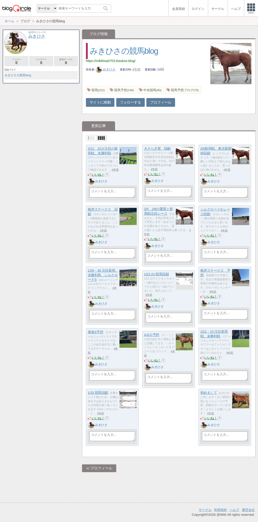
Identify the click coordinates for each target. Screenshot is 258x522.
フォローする (130, 102)
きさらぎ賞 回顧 (157, 148)
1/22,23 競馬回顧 (156, 274)
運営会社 (248, 510)
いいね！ (98, 174)
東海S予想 (95, 332)
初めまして (208, 393)
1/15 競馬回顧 (98, 393)
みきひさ (106, 69)
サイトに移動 (100, 102)
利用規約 (220, 510)
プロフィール (160, 102)
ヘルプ (234, 510)
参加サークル (66, 61)
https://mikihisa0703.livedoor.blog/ (111, 61)
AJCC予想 (151, 335)
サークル (205, 510)
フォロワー (41, 61)
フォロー (16, 61)
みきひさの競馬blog (124, 50)
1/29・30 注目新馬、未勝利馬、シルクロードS (103, 274)
